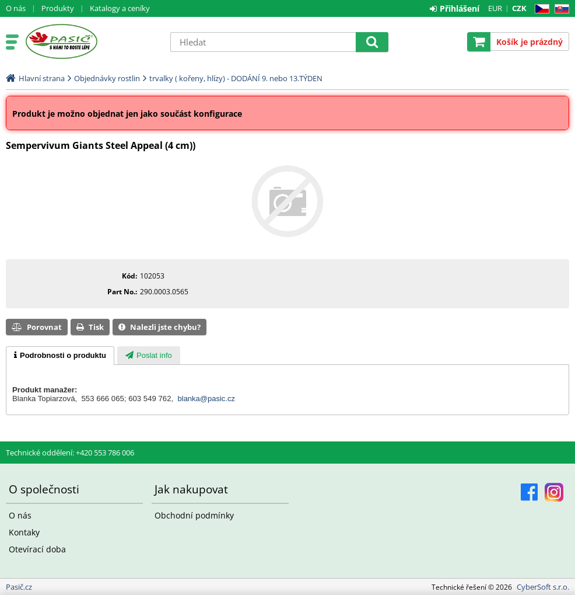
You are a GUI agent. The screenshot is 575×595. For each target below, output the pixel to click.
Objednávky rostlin (107, 78)
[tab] (60, 355)
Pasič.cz (91, 41)
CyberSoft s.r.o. (543, 587)
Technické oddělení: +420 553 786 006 (70, 452)
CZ (539, 9)
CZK (519, 8)
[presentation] (60, 355)
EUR (495, 8)
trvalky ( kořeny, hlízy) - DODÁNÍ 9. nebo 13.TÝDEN (235, 78)
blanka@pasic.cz (206, 398)
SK (559, 9)
